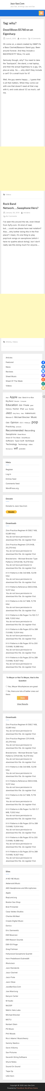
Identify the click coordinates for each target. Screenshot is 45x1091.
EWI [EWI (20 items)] (20, 405)
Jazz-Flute (10, 977)
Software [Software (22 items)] (10, 441)
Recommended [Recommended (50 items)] (15, 430)
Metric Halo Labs (13, 1010)
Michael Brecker (13, 1015)
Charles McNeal (13, 916)
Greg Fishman (12, 949)
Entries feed (11, 479)
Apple (8, 893)
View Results (22, 704)
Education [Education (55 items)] (12, 404)
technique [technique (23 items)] (29, 441)
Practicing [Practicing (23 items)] (10, 426)
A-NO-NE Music (12, 879)
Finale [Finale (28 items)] (26, 405)
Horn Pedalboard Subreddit (17, 958)
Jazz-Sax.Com (17, 3)
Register (9, 469)
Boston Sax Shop (13, 902)
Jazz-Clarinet (12, 972)
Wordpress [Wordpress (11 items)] (9, 449)
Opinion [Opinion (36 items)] (14, 422)
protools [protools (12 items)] (18, 427)
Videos (8, 194)
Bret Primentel (12, 907)
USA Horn (10, 1076)
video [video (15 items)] (31, 444)
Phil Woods (10, 1034)
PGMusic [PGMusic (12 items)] (27, 423)
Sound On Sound (13, 1066)
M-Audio (9, 1001)
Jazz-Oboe (10, 982)
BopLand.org (11, 897)
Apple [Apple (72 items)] (13, 397)
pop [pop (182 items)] (35, 422)
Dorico (9, 926)
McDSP (9, 1005)
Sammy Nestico (12, 1043)
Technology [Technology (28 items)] (11, 444)
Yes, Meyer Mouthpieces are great (23, 686)
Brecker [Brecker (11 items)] (16, 401)
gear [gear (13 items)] (31, 405)
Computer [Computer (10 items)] (23, 401)
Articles (9, 342)
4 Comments (36, 38)
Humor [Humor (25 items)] (16, 409)
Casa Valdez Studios (14, 912)
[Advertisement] (22, 168)
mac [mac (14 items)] (22, 413)
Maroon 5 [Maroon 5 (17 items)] (9, 417)
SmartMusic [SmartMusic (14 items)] (25, 438)
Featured (9, 362)
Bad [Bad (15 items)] (19, 397)
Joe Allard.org (12, 991)
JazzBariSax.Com (13, 987)
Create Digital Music (14, 921)
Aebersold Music (13, 883)
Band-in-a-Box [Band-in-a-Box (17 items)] (28, 397)
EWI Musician (12, 935)
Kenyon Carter (12, 996)
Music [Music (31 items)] (34, 417)
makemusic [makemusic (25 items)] (30, 413)
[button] (43, 362)
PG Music (10, 1029)
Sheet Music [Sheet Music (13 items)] (22, 434)
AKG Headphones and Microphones (21, 888)
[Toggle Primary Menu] (41, 13)
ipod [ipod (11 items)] (26, 409)
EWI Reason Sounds (14, 940)
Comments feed (12, 483)
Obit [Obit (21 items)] (7, 422)
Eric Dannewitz (12, 930)
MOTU (8, 1019)
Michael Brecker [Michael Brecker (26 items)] (22, 417)
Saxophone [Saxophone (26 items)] (11, 434)
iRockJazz (10, 963)
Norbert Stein (11, 1024)
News (8, 367)
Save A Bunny (12, 1048)
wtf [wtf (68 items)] (16, 448)
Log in (8, 474)
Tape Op (9, 1071)
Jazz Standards (12, 968)
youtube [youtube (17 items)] (22, 449)
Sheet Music (11, 376)
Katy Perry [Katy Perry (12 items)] (16, 413)
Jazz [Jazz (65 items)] (9, 412)
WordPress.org (12, 488)
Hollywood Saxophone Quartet (19, 954)
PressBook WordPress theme (27, 1088)
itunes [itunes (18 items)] (31, 409)
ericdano (23, 38)
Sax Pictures (11, 1052)
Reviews (9, 372)
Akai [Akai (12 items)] (7, 397)
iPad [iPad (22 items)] (22, 409)
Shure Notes (11, 1062)
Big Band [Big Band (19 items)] (9, 401)
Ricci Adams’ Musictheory (17, 1038)
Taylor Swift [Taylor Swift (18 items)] (19, 441)
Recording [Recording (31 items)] (30, 430)
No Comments (11, 216)
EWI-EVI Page (12, 944)
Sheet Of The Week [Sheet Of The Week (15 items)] (13, 438)
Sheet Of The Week (14, 381)
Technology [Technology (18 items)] (22, 444)
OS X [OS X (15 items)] (21, 423)
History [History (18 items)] (9, 409)
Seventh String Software (16, 1057)
